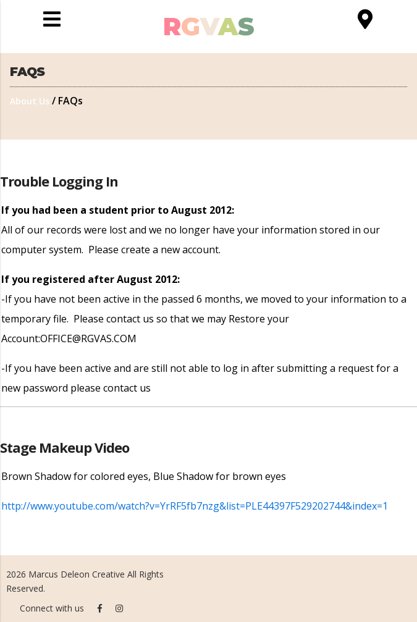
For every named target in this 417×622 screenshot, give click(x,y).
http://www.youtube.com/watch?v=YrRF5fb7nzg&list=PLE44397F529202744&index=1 (194, 506)
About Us (29, 101)
